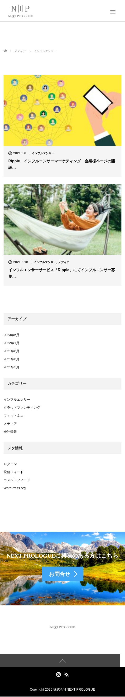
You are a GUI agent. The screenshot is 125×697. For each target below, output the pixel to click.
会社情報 (10, 432)
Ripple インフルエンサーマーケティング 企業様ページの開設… (61, 164)
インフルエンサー (43, 153)
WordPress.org (15, 488)
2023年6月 (11, 335)
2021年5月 (11, 367)
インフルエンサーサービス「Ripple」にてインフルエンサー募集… (61, 273)
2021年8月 (11, 351)
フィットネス (14, 415)
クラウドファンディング (22, 407)
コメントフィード (17, 480)
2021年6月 (11, 359)
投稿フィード (14, 472)
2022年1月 (11, 343)
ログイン (10, 464)
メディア (63, 262)
